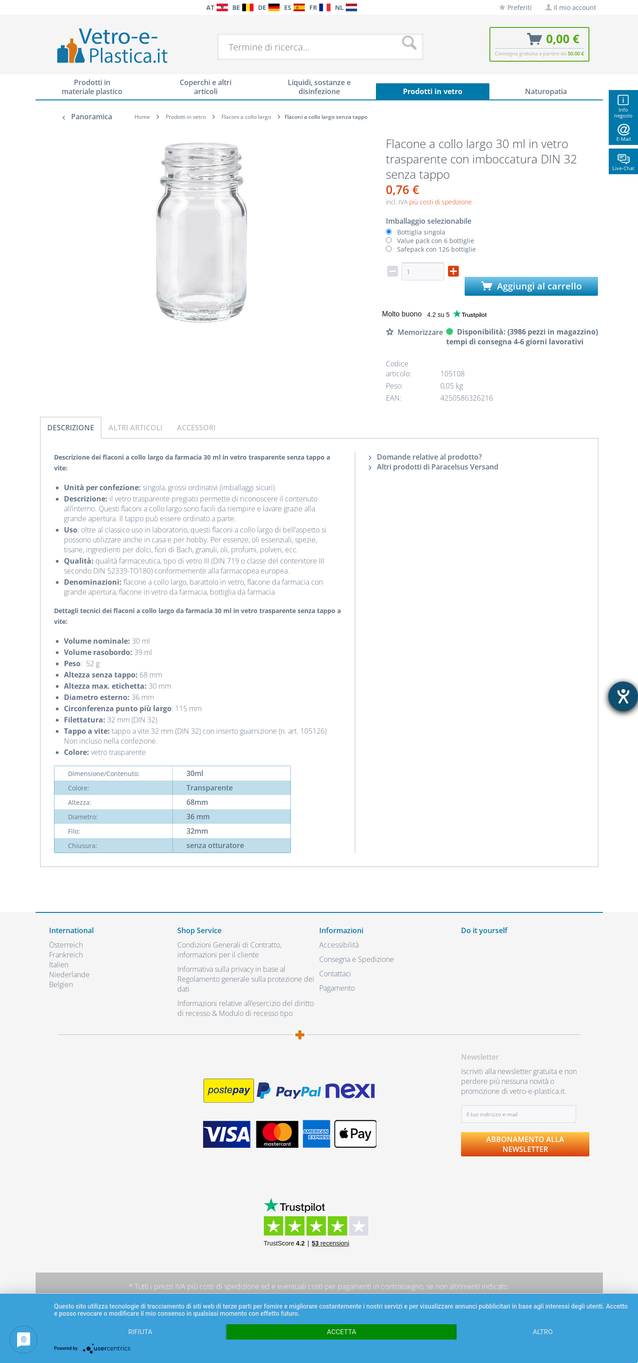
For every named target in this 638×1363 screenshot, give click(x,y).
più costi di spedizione (440, 202)
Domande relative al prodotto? (425, 457)
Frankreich (66, 955)
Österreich (66, 945)
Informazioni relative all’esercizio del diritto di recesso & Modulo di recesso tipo (245, 1008)
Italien (58, 965)
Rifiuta (140, 1332)
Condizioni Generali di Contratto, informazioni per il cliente (229, 950)
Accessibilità (339, 945)
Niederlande (69, 974)
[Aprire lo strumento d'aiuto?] (623, 696)
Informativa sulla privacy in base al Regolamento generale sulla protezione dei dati (245, 979)
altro (542, 1332)
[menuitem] (54, 7)
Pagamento (337, 988)
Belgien (61, 984)
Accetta (341, 1332)
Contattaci (335, 974)
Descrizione (70, 428)
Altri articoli (136, 428)
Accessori (196, 428)
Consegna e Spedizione (356, 959)
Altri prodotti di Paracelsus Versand (433, 467)
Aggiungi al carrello (531, 286)
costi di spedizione (229, 1286)
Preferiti (515, 7)
